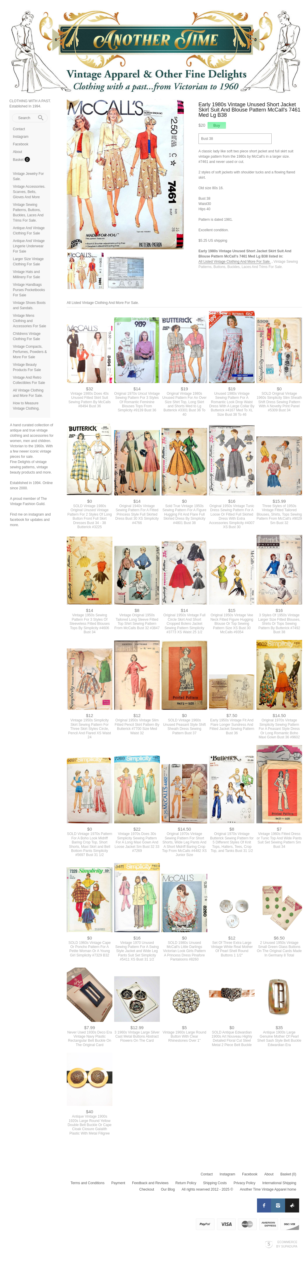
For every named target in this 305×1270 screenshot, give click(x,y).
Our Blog (168, 1189)
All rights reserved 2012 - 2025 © (207, 1189)
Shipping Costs (215, 1183)
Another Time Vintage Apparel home (268, 1189)
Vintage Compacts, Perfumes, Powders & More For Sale (30, 352)
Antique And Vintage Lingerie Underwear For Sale (29, 246)
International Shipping (279, 1183)
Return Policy (185, 1183)
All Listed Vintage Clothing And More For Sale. (234, 262)
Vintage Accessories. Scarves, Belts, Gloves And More (29, 192)
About (17, 152)
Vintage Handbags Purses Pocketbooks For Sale (29, 290)
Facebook (20, 144)
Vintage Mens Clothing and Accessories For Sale (29, 321)
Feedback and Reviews (150, 1183)
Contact (19, 129)
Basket (19, 160)
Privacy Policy (245, 1183)
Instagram (20, 137)
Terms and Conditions (87, 1183)
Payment (118, 1183)
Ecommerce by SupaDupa (286, 1244)
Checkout (146, 1189)
